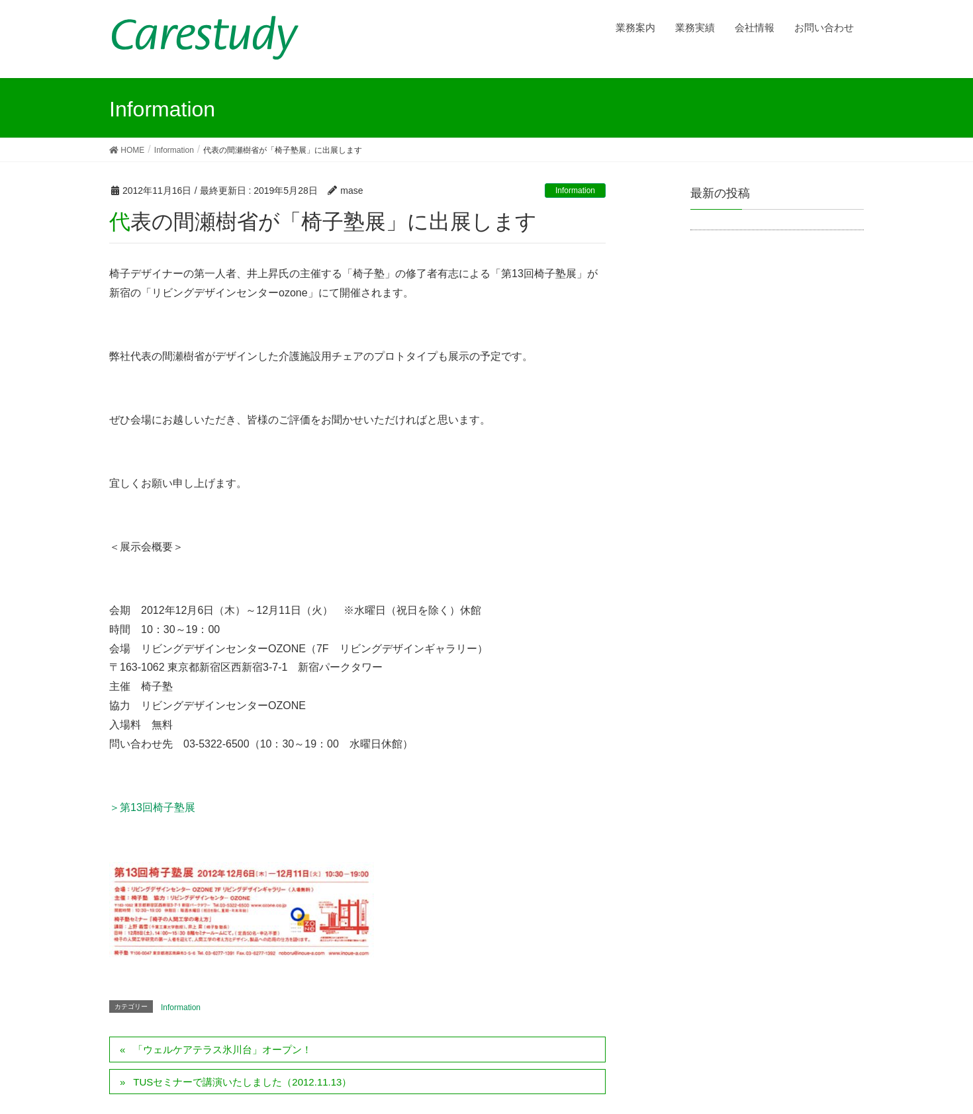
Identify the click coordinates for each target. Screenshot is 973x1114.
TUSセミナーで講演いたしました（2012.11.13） (242, 1082)
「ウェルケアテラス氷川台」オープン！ (222, 1049)
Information (575, 190)
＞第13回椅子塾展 (152, 807)
